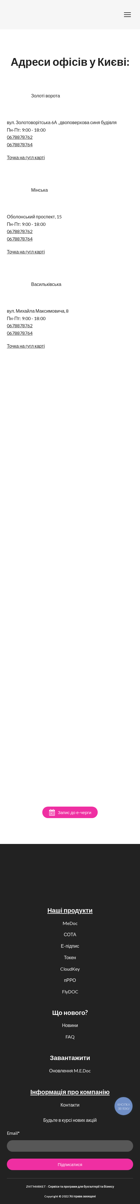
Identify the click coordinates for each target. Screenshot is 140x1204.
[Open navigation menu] (127, 14)
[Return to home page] (16, 15)
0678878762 (20, 137)
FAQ (70, 1036)
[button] (69, 812)
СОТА (70, 934)
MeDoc (70, 923)
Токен (70, 957)
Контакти (70, 1104)
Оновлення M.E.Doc (70, 1070)
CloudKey (70, 969)
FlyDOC (70, 991)
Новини (70, 1025)
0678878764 (20, 144)
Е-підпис (70, 946)
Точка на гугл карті (26, 157)
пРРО (70, 980)
